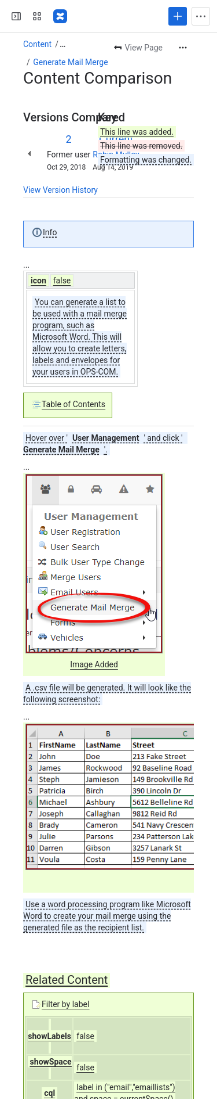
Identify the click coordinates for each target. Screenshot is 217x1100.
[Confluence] (60, 16)
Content (37, 44)
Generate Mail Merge (70, 62)
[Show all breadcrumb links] (62, 44)
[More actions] (183, 47)
